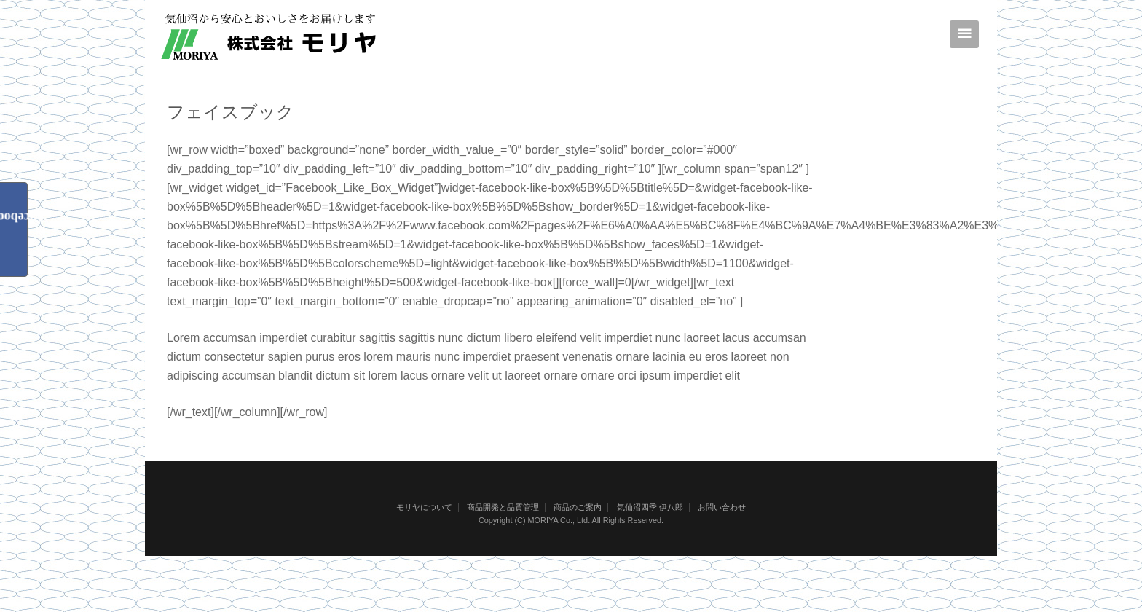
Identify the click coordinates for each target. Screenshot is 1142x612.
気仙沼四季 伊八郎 (650, 507)
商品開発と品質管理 (503, 507)
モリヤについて (424, 507)
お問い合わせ (722, 507)
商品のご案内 (578, 507)
